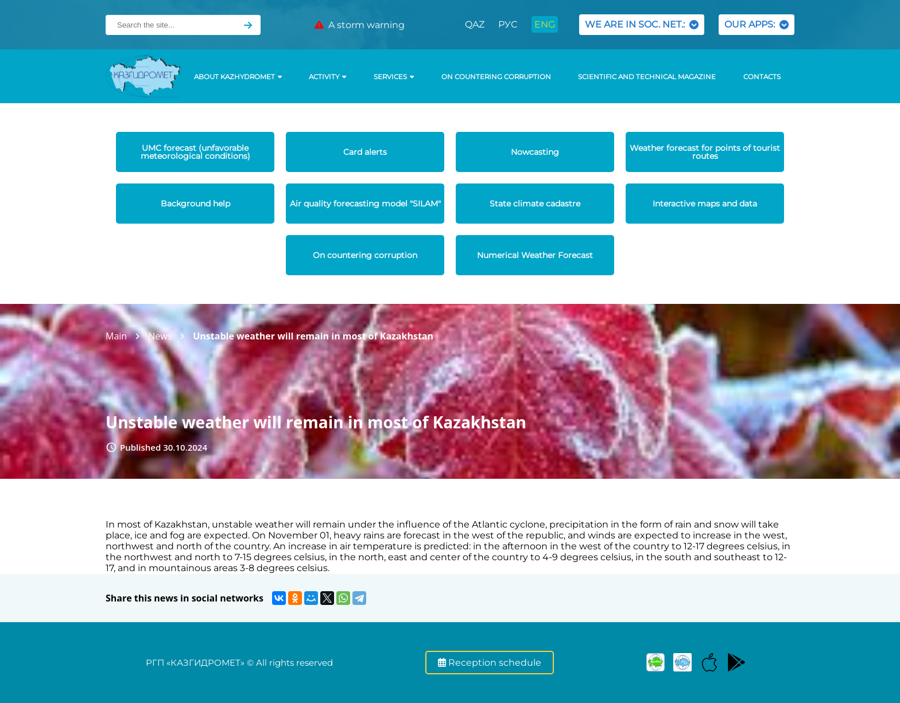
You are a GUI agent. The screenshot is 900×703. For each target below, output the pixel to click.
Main (116, 336)
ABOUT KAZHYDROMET (238, 77)
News (160, 336)
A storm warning (360, 24)
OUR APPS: (756, 24)
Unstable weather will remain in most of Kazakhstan (313, 336)
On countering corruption (496, 77)
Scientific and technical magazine (647, 77)
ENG (544, 24)
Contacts (762, 77)
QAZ (474, 24)
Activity (327, 77)
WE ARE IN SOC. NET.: (642, 24)
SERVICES (394, 77)
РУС (507, 24)
